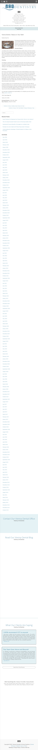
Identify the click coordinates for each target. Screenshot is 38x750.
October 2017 (6, 396)
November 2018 (6, 364)
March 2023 (5, 233)
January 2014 (5, 502)
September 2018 (6, 369)
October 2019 (6, 336)
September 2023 (6, 218)
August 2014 (5, 492)
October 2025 (6, 155)
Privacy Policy (17, 747)
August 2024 (5, 190)
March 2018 (5, 384)
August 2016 (5, 432)
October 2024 (6, 185)
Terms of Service (25, 747)
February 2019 (6, 356)
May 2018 (5, 379)
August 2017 (5, 401)
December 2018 (6, 361)
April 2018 (5, 381)
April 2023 (5, 230)
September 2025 (6, 157)
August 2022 (5, 250)
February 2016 (6, 447)
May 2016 (5, 439)
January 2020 (5, 328)
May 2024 (5, 197)
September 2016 (6, 429)
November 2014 (6, 485)
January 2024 (5, 207)
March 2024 (5, 202)
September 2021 (6, 278)
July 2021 (5, 283)
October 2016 (6, 427)
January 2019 (5, 359)
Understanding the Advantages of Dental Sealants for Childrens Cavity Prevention (17, 130)
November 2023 (6, 212)
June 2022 (5, 255)
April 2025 (5, 170)
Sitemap (11, 747)
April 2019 (5, 351)
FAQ (25, 746)
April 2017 (5, 411)
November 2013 (6, 507)
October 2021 (6, 275)
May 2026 (5, 137)
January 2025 (5, 177)
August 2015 (5, 462)
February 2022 (6, 265)
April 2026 (5, 139)
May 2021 (5, 288)
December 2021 (6, 270)
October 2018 (6, 366)
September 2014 (6, 490)
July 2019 (5, 343)
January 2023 (5, 238)
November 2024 (6, 182)
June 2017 (5, 406)
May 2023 (5, 228)
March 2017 (5, 414)
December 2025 (6, 150)
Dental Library (20, 746)
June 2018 (5, 376)
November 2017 (6, 394)
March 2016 (5, 444)
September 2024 (6, 187)
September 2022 (6, 248)
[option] (19, 637)
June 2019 (5, 346)
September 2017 (6, 399)
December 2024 (6, 180)
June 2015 (5, 467)
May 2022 (5, 258)
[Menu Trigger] (36, 1)
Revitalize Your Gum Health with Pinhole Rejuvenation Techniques (16, 127)
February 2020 (6, 326)
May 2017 (5, 409)
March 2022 (5, 263)
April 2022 (5, 260)
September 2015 (6, 459)
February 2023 (6, 235)
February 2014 (6, 500)
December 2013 (6, 505)
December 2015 (6, 452)
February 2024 (6, 205)
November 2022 (6, 243)
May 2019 (5, 349)
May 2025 (5, 167)
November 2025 (6, 152)
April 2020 (5, 321)
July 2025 (5, 162)
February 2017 (6, 417)
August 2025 (5, 160)
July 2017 (5, 404)
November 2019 (6, 333)
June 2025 (5, 165)
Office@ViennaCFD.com (19, 23)
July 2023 (5, 223)
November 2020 (6, 303)
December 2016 (6, 422)
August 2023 (5, 220)
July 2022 (5, 253)
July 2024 (5, 192)
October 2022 (6, 245)
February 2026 (6, 145)
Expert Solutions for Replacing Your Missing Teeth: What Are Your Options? (18, 119)
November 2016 (6, 424)
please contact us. (8, 92)
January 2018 (5, 389)
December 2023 (6, 210)
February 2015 (6, 477)
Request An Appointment (19, 28)
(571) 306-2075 (23, 21)
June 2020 (5, 316)
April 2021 (5, 291)
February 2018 (6, 386)
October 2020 (6, 306)
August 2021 (5, 280)
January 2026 (5, 147)
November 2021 (6, 273)
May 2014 (5, 495)
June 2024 (5, 195)
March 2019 (5, 354)
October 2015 (6, 457)
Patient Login (19, 29)
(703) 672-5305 (21, 20)
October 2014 (6, 487)
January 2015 (5, 480)
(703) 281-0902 (21, 19)
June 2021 (5, 286)
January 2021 (5, 298)
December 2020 (6, 301)
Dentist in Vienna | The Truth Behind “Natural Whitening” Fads (22, 108)
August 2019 (5, 341)
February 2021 (6, 296)
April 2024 (5, 200)
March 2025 (5, 172)
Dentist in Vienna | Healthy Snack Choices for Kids (13, 106)
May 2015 (5, 469)
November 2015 (6, 454)
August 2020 (5, 311)
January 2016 (5, 449)
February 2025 (6, 175)
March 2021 (5, 293)
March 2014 (5, 497)
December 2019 (6, 331)
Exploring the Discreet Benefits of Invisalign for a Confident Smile (16, 124)
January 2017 (5, 419)
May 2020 (5, 318)
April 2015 (5, 472)
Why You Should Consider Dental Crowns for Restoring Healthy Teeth (17, 121)
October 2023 (6, 215)
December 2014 (6, 482)
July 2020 (5, 313)
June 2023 (5, 225)
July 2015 (5, 464)
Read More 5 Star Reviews (19, 667)
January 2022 (5, 268)
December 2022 (6, 240)
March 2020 (5, 323)
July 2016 (5, 434)
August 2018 (5, 371)
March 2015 (5, 474)
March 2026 (5, 142)
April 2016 (5, 442)
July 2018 (5, 374)
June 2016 (5, 437)
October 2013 (6, 510)
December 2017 (6, 391)
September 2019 (6, 338)
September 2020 (6, 308)
